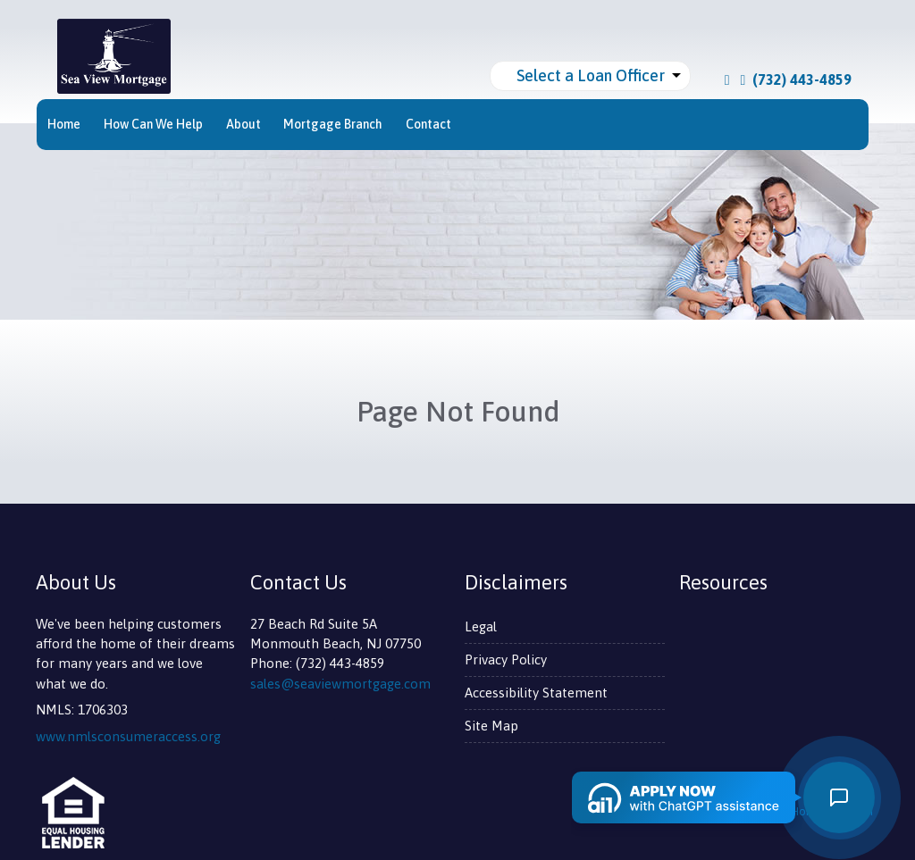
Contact (428, 124)
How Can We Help (153, 124)
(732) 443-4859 (796, 79)
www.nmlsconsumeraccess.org (128, 736)
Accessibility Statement (536, 692)
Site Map (491, 725)
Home (63, 124)
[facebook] (727, 79)
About (243, 124)
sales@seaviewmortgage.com (340, 683)
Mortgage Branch (332, 124)
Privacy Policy (506, 659)
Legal (481, 626)
